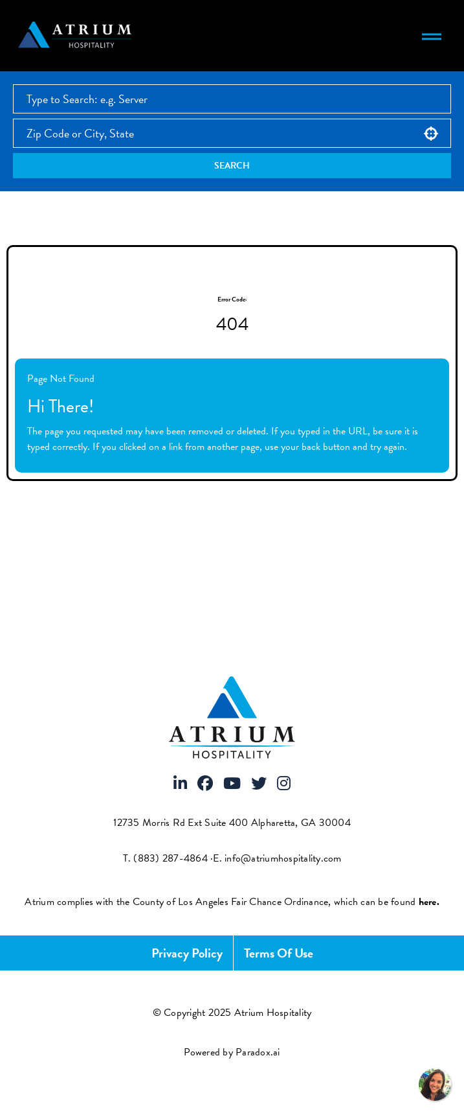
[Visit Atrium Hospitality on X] (259, 784)
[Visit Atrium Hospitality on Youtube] (232, 784)
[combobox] (232, 133)
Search (232, 165)
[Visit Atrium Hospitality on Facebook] (205, 784)
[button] (431, 133)
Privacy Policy (187, 953)
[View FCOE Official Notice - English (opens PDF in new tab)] (429, 902)
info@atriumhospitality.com (283, 858)
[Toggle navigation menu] (431, 35)
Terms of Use (278, 953)
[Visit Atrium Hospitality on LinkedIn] (180, 784)
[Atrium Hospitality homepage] (76, 35)
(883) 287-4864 (170, 858)
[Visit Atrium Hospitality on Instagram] (284, 784)
